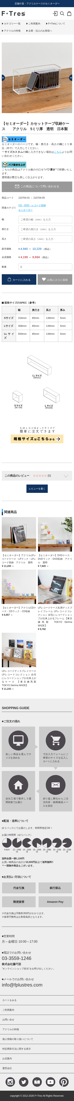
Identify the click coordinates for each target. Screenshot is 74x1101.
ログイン (55, 16)
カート (69, 16)
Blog (37, 1082)
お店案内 (7, 1058)
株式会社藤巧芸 (11, 964)
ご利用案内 (34, 23)
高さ (4, 239)
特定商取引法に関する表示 (16, 1048)
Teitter (23, 1082)
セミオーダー (25, 210)
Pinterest (64, 1082)
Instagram (10, 1082)
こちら (58, 151)
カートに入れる (22, 279)
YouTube (50, 1082)
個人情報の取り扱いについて (17, 1039)
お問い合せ (8, 1019)
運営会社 (7, 1068)
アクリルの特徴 (12, 30)
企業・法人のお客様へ (40, 30)
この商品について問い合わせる (40, 186)
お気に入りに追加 (57, 279)
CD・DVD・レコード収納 (32, 205)
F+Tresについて (56, 23)
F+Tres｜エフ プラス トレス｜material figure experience (13, 13)
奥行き (5, 229)
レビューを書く (37, 488)
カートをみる (9, 1000)
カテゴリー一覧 (12, 23)
